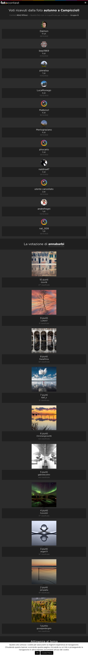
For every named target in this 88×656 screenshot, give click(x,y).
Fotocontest (10, 2)
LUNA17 (44, 321)
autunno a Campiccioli (61, 10)
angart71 (44, 552)
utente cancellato (44, 189)
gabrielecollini (44, 475)
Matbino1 (44, 110)
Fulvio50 (44, 513)
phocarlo (44, 150)
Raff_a (44, 398)
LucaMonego (44, 90)
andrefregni (44, 209)
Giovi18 (44, 282)
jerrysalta (44, 590)
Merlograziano (44, 130)
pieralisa (44, 71)
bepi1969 (44, 51)
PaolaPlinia (44, 359)
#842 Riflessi (22, 15)
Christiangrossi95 (44, 436)
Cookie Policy (47, 653)
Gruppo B (74, 15)
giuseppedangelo (44, 628)
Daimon (44, 31)
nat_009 (44, 229)
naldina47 (44, 169)
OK (37, 653)
